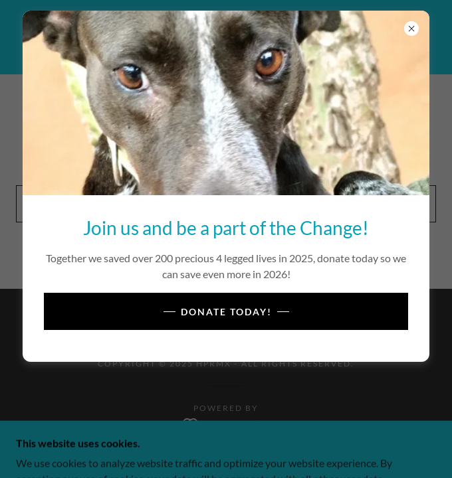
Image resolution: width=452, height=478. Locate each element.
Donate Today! (226, 311)
